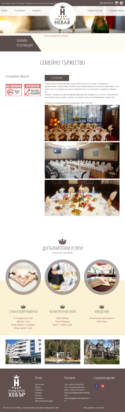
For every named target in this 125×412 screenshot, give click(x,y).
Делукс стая (23, 321)
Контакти (44, 3)
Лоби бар (102, 321)
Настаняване (20, 10)
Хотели (36, 3)
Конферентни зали (95, 10)
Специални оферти (116, 10)
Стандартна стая (23, 318)
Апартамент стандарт (23, 324)
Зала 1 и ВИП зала (62, 324)
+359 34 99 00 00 (76, 384)
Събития (20, 3)
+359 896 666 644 (76, 387)
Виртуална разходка (58, 3)
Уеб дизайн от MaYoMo (93, 407)
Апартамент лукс (23, 327)
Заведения (36, 10)
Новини (29, 3)
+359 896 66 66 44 (106, 3)
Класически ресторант (101, 318)
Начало (4, 10)
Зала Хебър (62, 318)
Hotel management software (56, 36)
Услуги (13, 3)
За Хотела (5, 3)
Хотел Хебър (16, 407)
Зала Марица (62, 321)
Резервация (56, 78)
